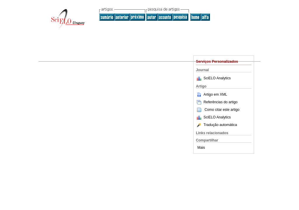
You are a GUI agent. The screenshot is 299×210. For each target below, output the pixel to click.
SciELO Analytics (217, 78)
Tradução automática (216, 125)
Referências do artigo (216, 102)
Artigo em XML (211, 94)
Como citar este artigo (221, 110)
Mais (201, 148)
